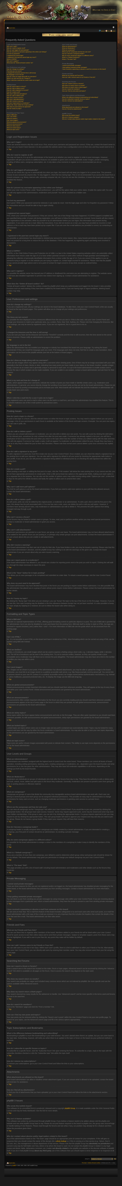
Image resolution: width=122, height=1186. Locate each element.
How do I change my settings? (15, 69)
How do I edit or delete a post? (16, 88)
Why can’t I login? (12, 46)
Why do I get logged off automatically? (18, 50)
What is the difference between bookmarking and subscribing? (80, 97)
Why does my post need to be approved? (19, 106)
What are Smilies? (12, 118)
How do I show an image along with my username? (21, 76)
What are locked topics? (14, 127)
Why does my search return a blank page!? (74, 87)
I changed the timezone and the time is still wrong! (21, 73)
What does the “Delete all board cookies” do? (20, 62)
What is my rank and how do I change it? (18, 78)
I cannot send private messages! (71, 65)
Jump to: (87, 1158)
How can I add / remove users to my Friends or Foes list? (78, 77)
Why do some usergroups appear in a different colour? (78, 55)
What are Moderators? (68, 48)
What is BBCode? (12, 115)
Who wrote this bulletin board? (71, 115)
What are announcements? (15, 124)
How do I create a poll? (13, 92)
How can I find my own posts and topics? (74, 91)
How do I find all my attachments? (72, 109)
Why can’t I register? (13, 61)
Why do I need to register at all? (16, 48)
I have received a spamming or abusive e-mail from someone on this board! (84, 69)
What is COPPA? (12, 59)
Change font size (113, 27)
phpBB (14, 1165)
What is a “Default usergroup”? (71, 57)
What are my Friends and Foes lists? (72, 75)
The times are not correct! (14, 71)
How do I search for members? (71, 89)
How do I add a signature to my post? (17, 90)
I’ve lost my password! (13, 53)
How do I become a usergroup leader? (73, 53)
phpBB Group (70, 1108)
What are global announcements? (16, 122)
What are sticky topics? (13, 126)
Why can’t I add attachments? (15, 99)
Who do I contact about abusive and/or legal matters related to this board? (83, 119)
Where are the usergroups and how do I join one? (76, 52)
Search (103, 31)
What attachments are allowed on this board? (75, 107)
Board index (12, 28)
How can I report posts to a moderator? (18, 103)
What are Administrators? (69, 46)
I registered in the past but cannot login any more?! (21, 57)
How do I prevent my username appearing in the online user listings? (27, 52)
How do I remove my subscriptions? (72, 101)
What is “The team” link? (69, 59)
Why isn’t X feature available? (70, 117)
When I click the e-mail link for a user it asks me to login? (23, 80)
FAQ (108, 31)
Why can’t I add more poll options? (17, 94)
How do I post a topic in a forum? (16, 86)
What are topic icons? (13, 129)
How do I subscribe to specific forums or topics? (76, 99)
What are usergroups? (68, 50)
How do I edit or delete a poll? (15, 95)
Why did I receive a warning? (15, 101)
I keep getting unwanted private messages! (74, 67)
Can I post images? (12, 120)
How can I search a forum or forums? (73, 83)
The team (84, 1162)
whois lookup (61, 1141)
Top (10, 149)
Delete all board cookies (94, 1162)
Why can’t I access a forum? (15, 97)
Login (113, 31)
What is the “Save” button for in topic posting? (20, 105)
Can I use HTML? (12, 116)
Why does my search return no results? (73, 85)
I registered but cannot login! (15, 55)
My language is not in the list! (15, 74)
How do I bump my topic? (14, 108)
